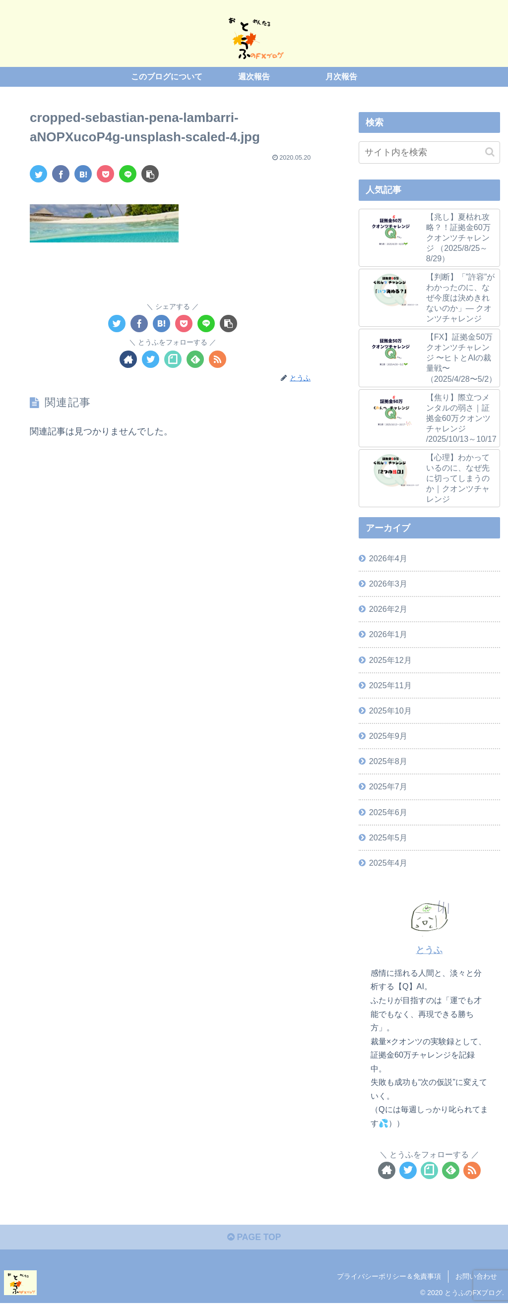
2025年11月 (390, 685)
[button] (490, 151)
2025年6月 (388, 811)
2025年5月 (388, 836)
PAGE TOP (253, 1238)
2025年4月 (388, 862)
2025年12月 (390, 659)
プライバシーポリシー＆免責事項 (389, 1277)
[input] (429, 152)
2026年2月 (388, 608)
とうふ (429, 950)
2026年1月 (388, 634)
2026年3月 (388, 583)
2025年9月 (388, 735)
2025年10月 (390, 710)
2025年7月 (388, 786)
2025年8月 (388, 761)
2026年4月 (388, 558)
